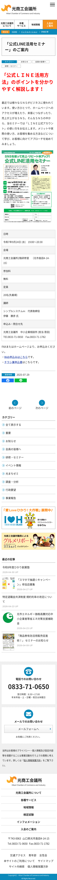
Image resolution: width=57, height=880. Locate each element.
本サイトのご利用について (19, 861)
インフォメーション (29, 31)
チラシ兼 (9, 362)
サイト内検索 (16, 866)
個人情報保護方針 (32, 760)
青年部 (32, 855)
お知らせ (24, 61)
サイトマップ (45, 861)
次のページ (41, 407)
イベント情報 (13, 465)
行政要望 (11, 490)
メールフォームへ (28, 729)
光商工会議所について (28, 793)
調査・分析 (12, 482)
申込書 (18, 362)
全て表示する (13, 424)
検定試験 (28, 814)
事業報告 (11, 498)
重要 (8, 433)
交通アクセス (18, 855)
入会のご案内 (28, 829)
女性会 (43, 855)
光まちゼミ (12, 473)
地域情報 (28, 807)
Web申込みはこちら (16, 357)
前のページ (15, 407)
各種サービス (28, 800)
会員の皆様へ (40, 61)
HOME (14, 31)
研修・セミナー (11, 66)
